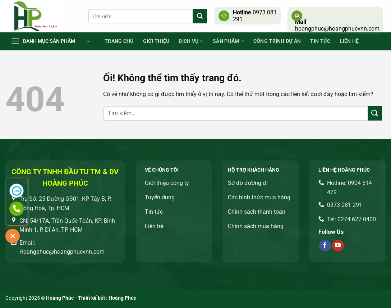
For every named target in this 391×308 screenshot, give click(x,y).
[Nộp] (200, 16)
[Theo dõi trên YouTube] (338, 246)
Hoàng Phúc (122, 298)
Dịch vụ (191, 41)
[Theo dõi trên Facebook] (325, 246)
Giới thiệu (156, 41)
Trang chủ (119, 41)
